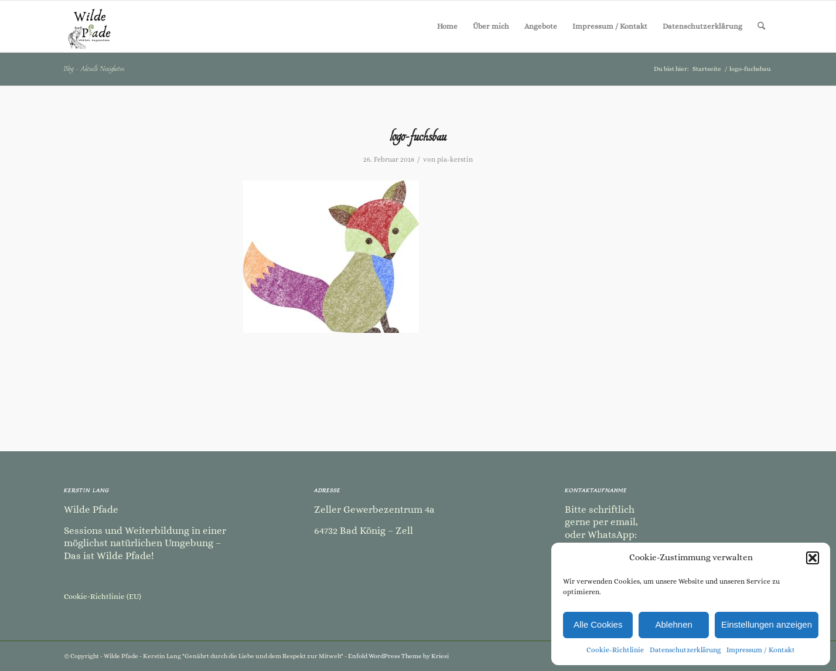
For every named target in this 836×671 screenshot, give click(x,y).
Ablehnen (673, 624)
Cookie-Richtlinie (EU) (102, 596)
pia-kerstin (455, 159)
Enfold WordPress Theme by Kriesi (398, 656)
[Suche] (761, 26)
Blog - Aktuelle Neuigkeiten (94, 68)
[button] (812, 558)
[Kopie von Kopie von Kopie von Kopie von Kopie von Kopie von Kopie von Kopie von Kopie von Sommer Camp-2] (89, 26)
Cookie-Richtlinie (615, 650)
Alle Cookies (598, 624)
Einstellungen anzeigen (766, 624)
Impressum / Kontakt (760, 650)
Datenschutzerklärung (685, 650)
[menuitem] (447, 26)
